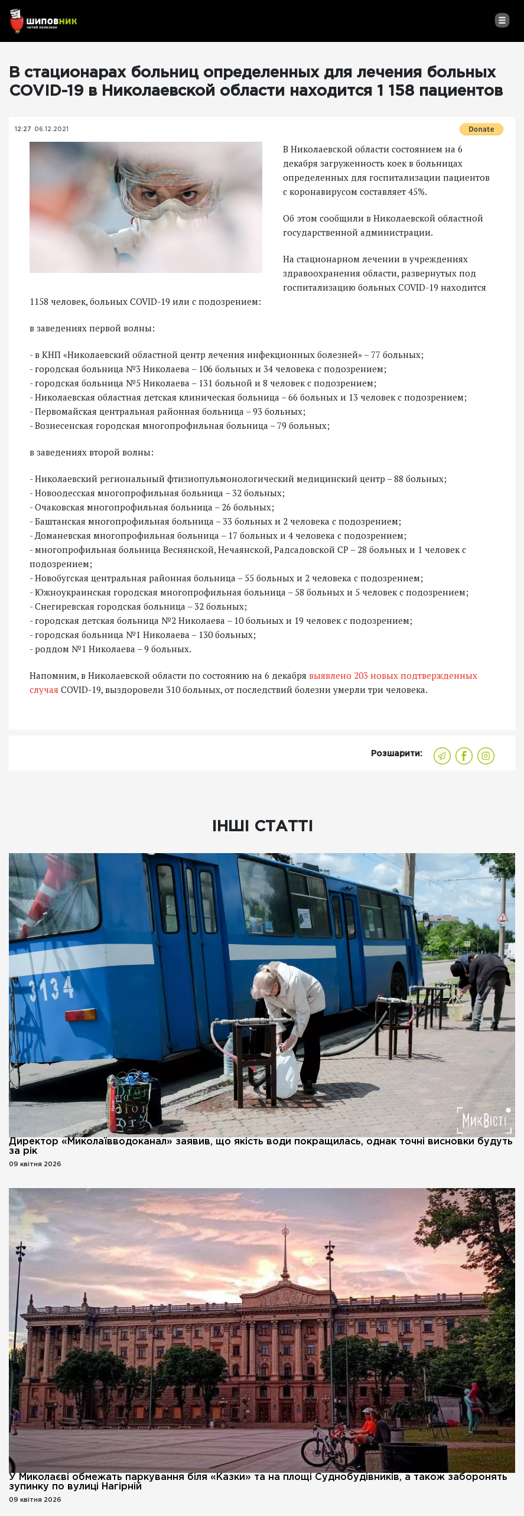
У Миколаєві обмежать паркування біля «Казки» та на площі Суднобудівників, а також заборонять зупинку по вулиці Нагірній (258, 1482)
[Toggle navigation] (502, 20)
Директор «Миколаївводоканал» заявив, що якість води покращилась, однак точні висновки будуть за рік (261, 1146)
